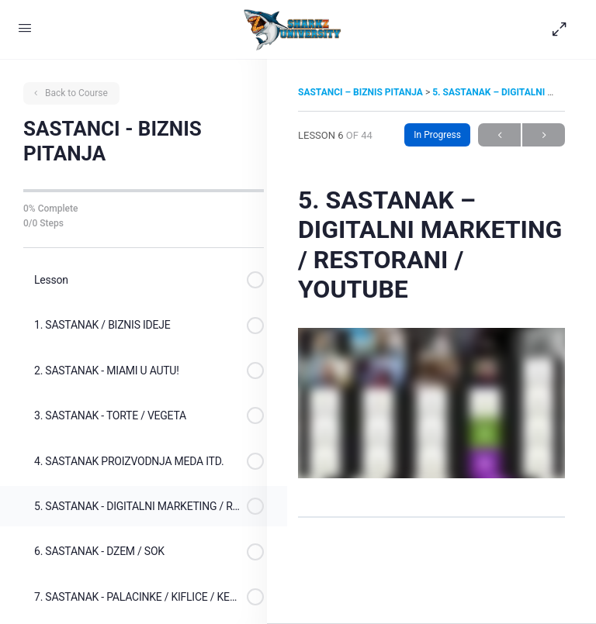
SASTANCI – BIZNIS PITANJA (361, 92)
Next (543, 135)
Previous (499, 135)
